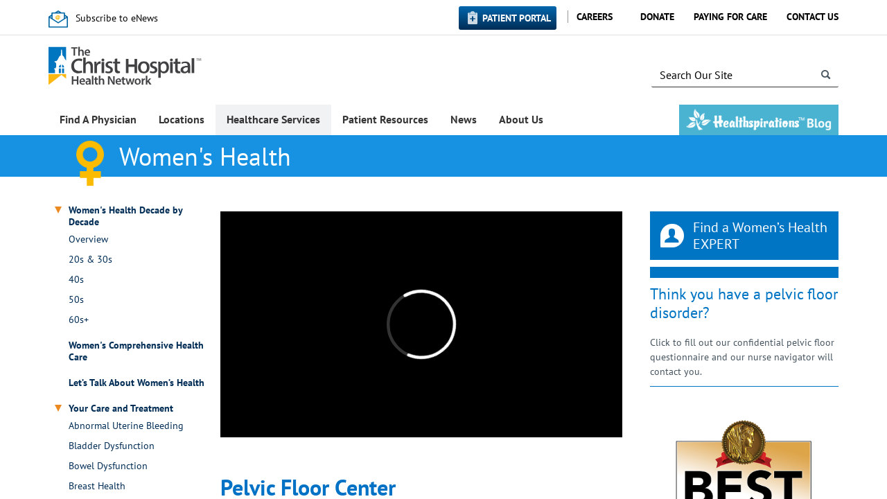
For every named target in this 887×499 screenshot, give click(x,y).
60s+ (79, 320)
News (463, 119)
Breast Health (97, 486)
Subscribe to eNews (117, 18)
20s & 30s (90, 259)
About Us (521, 119)
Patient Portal (516, 18)
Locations (181, 119)
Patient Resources (385, 119)
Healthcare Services (273, 119)
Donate (657, 16)
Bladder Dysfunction (112, 446)
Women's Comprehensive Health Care (136, 351)
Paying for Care (730, 16)
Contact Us (812, 16)
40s (76, 280)
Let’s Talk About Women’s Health (136, 383)
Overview (88, 239)
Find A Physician (98, 119)
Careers (595, 16)
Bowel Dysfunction (108, 466)
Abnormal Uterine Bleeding (126, 426)
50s (76, 300)
